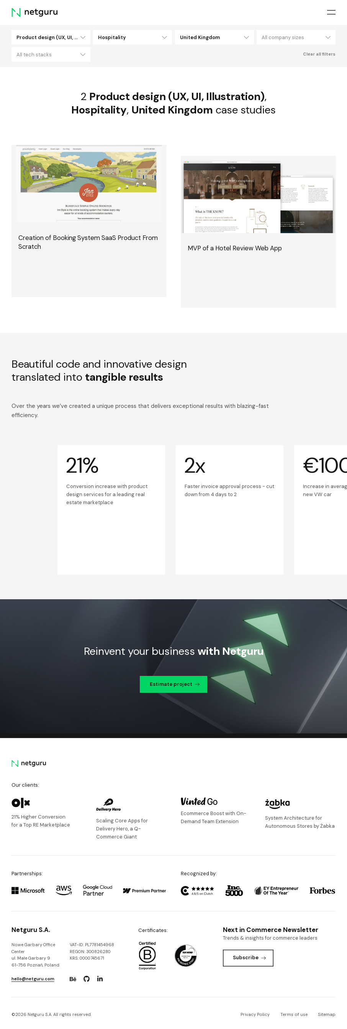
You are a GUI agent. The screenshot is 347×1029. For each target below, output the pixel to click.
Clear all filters (319, 54)
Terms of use (294, 1014)
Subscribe (249, 957)
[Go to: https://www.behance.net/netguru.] (73, 979)
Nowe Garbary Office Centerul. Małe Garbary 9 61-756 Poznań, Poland (35, 955)
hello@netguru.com (32, 978)
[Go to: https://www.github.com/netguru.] (86, 979)
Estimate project (175, 684)
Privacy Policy (255, 1014)
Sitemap (327, 1014)
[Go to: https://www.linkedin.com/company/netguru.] (100, 979)
